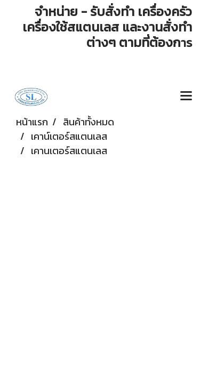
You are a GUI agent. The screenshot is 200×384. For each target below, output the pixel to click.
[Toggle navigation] (186, 96)
